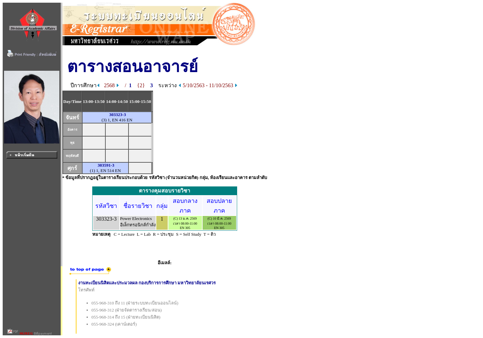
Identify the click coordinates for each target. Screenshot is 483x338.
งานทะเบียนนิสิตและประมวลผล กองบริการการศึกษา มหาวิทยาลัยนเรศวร (147, 282)
